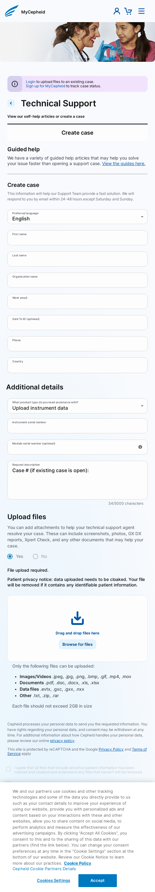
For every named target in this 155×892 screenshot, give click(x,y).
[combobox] (73, 365)
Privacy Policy (111, 749)
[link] (33, 12)
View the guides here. (123, 163)
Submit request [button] (77, 808)
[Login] (30, 81)
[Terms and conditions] (75, 769)
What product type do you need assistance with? (45, 402)
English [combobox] (21, 218)
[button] (12, 11)
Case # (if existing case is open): (77, 480)
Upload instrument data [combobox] (40, 408)
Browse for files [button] (77, 644)
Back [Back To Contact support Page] (78, 839)
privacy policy (62, 740)
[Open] (144, 364)
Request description (26, 464)
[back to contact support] (11, 103)
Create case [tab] (77, 132)
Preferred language (25, 213)
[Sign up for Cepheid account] (45, 86)
